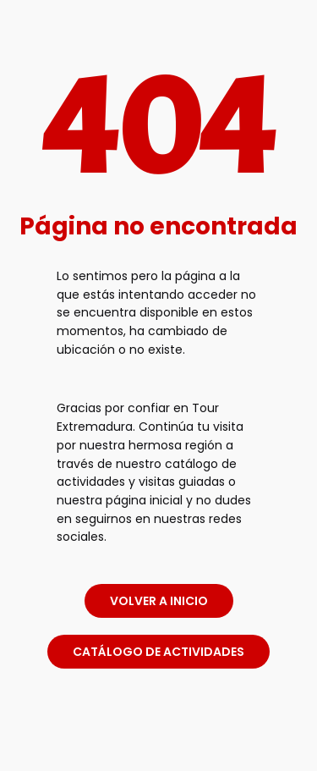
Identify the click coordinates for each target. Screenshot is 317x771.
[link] (159, 740)
